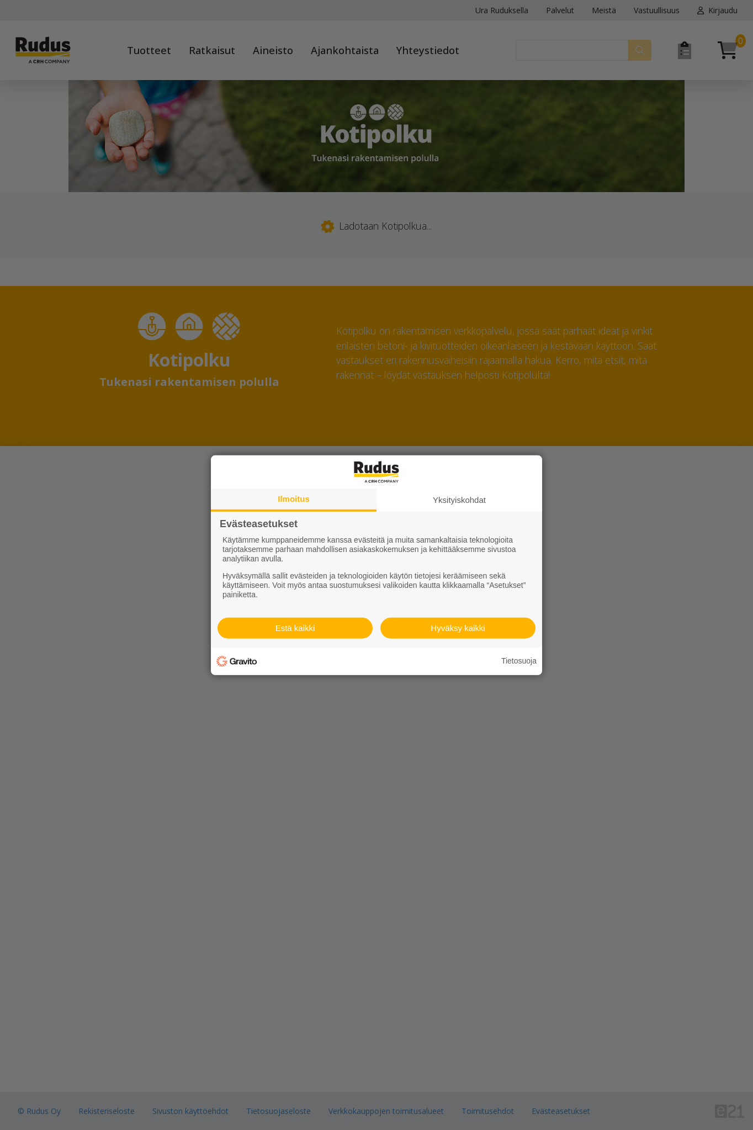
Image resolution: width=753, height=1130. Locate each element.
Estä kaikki (295, 628)
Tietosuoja (519, 660)
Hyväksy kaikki (458, 628)
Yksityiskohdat (459, 499)
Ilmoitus (294, 498)
